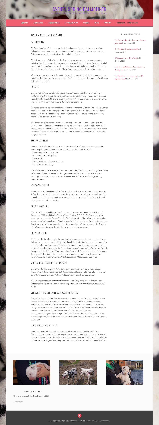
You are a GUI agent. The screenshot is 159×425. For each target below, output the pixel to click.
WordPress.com (103, 421)
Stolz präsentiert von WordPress (64, 421)
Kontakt (107, 23)
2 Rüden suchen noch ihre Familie (127, 58)
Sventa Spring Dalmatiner (79, 9)
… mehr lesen (18, 401)
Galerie (86, 23)
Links (96, 23)
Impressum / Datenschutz (127, 23)
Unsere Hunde (53, 23)
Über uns (24, 23)
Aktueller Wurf (71, 23)
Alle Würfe (38, 23)
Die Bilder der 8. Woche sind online (127, 49)
